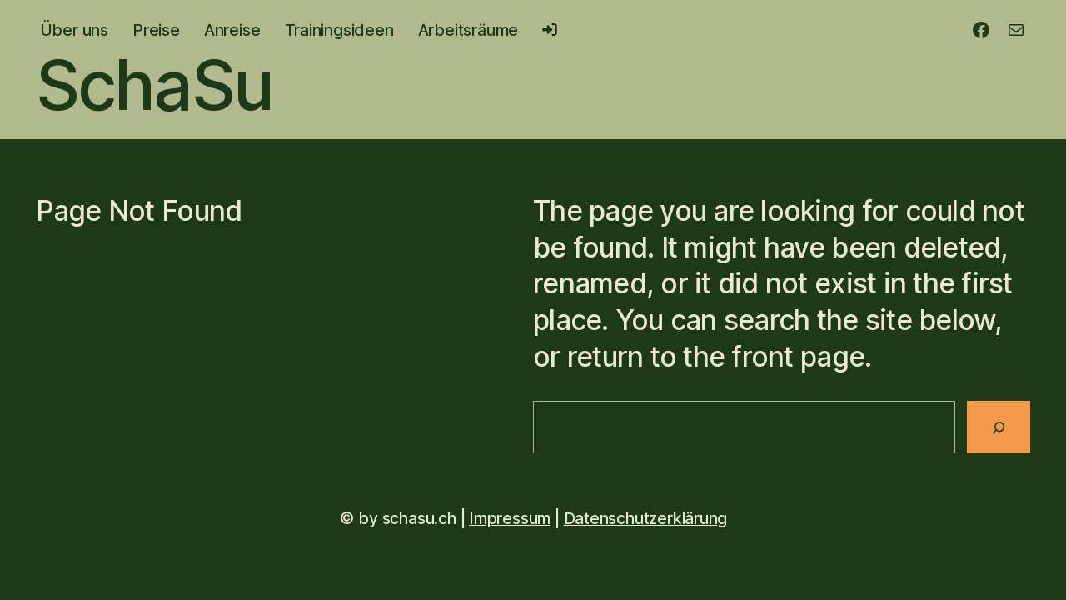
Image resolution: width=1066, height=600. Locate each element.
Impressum (509, 518)
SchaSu (154, 84)
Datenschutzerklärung (646, 518)
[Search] (998, 427)
